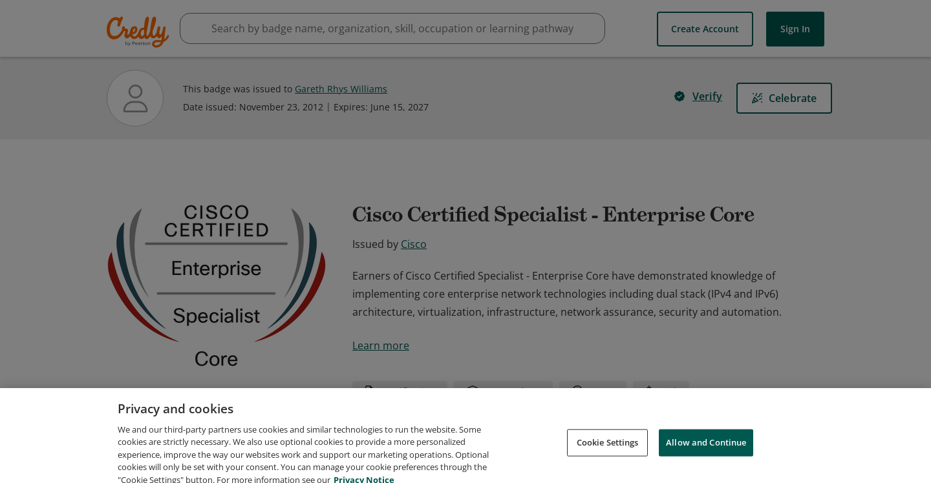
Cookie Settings (608, 460)
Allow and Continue (706, 460)
